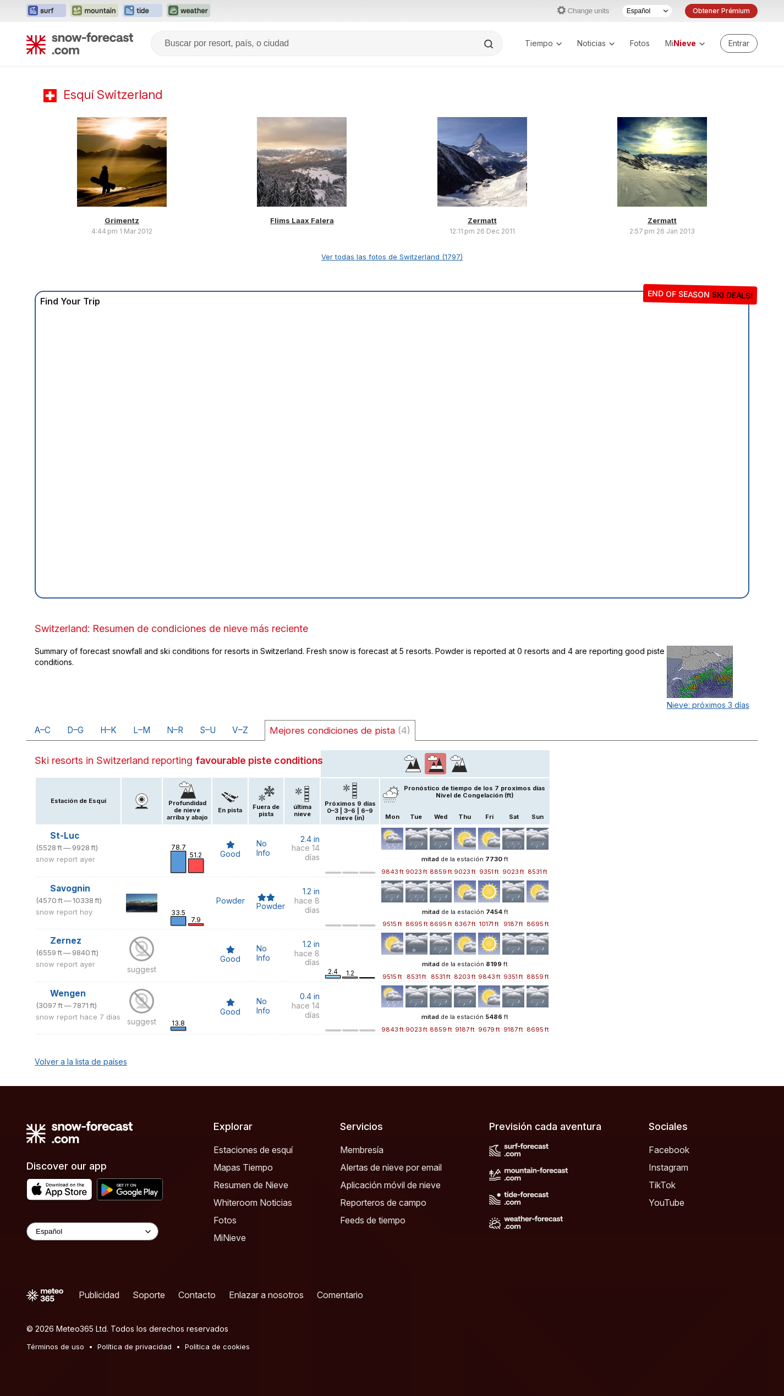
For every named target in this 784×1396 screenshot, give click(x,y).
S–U (208, 730)
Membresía (361, 1149)
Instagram (668, 1167)
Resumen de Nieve (250, 1184)
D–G (75, 730)
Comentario (340, 1294)
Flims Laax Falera (302, 220)
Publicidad (99, 1294)
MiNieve (229, 1237)
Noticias (596, 43)
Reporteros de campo (383, 1202)
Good (230, 849)
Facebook (669, 1149)
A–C (43, 730)
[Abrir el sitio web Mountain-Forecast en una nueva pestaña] (94, 11)
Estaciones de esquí (253, 1149)
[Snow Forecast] (79, 43)
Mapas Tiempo (243, 1167)
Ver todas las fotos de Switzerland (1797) (392, 256)
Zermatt (482, 220)
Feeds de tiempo (372, 1220)
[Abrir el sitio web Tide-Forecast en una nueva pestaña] (142, 11)
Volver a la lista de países (81, 1061)
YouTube (666, 1202)
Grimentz (122, 220)
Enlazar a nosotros (266, 1294)
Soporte (149, 1294)
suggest (141, 969)
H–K (108, 730)
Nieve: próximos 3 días (708, 705)
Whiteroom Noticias (252, 1202)
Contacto (197, 1294)
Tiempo (543, 43)
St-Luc (64, 835)
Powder (230, 900)
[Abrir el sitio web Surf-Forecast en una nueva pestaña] (46, 11)
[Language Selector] (92, 1231)
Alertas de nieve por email (391, 1167)
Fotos (640, 43)
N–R (175, 730)
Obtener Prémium (721, 11)
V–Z (240, 730)
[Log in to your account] (739, 43)
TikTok (662, 1184)
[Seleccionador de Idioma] (647, 11)
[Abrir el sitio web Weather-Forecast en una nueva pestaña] (188, 11)
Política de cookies (217, 1346)
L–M (141, 730)
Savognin (70, 888)
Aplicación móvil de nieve (390, 1184)
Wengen (68, 993)
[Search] (489, 44)
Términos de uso (55, 1346)
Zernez (65, 940)
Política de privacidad (134, 1346)
